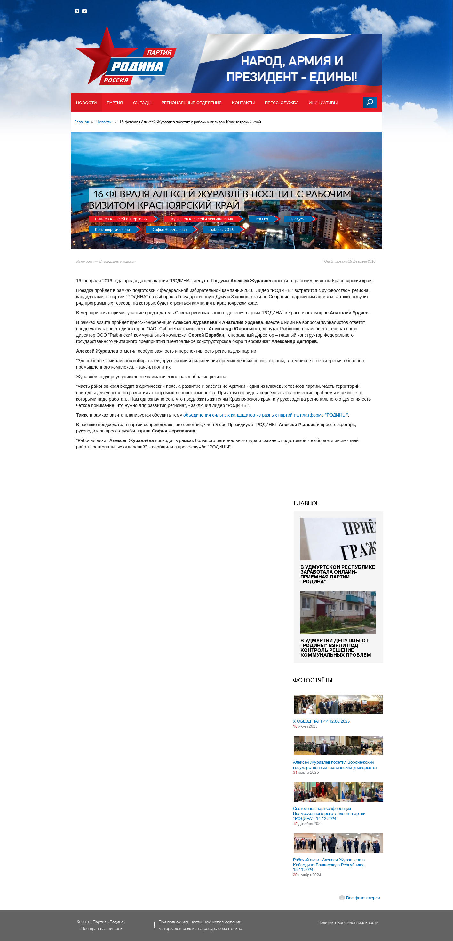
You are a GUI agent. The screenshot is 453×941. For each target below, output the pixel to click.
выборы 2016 (221, 229)
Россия (262, 219)
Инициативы (323, 102)
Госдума (298, 219)
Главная (81, 122)
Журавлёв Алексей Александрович (202, 219)
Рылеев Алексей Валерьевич (121, 219)
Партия (115, 102)
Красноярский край (113, 229)
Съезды (142, 102)
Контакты (243, 102)
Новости (86, 102)
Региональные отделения (192, 102)
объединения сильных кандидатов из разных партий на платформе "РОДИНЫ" (265, 414)
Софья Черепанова (170, 229)
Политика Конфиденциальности (348, 922)
